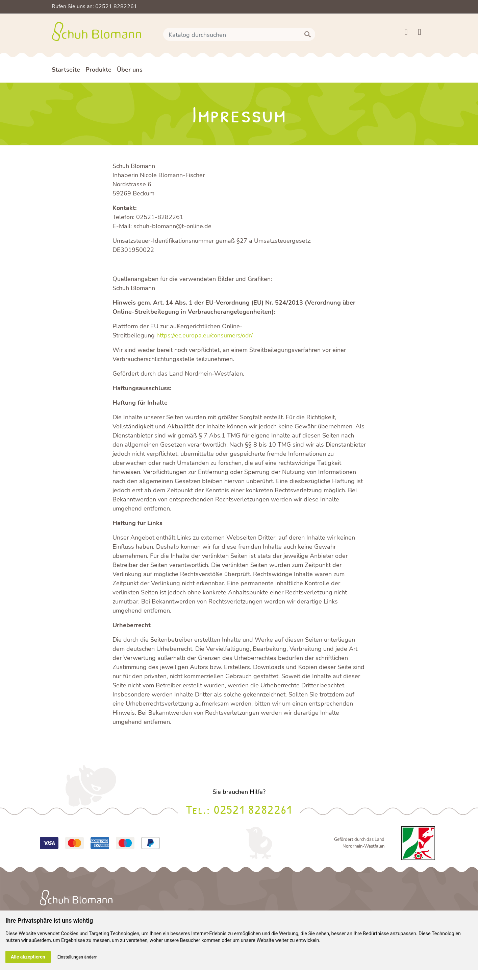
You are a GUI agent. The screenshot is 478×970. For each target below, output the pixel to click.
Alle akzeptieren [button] (28, 957)
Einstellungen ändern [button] (77, 957)
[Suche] (239, 34)
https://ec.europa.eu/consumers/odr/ (204, 335)
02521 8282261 (253, 809)
